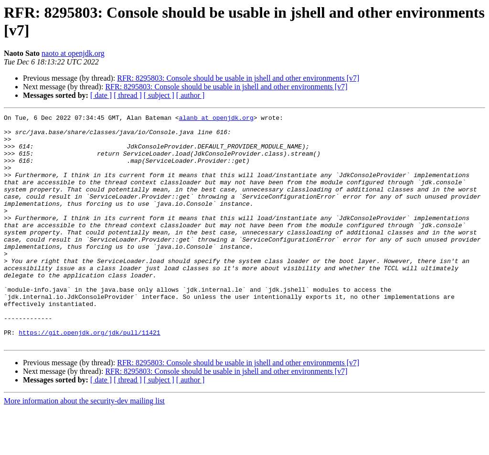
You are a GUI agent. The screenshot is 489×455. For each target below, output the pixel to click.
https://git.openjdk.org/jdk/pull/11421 (89, 376)
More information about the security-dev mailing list (84, 447)
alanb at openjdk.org (216, 119)
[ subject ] (159, 95)
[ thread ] (128, 95)
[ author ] (190, 95)
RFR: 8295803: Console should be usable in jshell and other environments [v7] (238, 78)
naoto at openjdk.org (73, 53)
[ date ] (101, 95)
